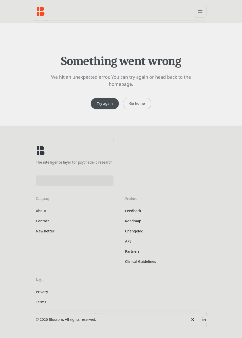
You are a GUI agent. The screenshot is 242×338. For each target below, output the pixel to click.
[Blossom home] (41, 150)
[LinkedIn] (203, 319)
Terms (41, 302)
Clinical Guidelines (140, 261)
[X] (192, 319)
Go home (137, 103)
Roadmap (133, 220)
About (41, 210)
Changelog (134, 231)
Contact (42, 220)
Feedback (133, 210)
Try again (105, 103)
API (128, 241)
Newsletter (45, 231)
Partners (132, 251)
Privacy (42, 291)
